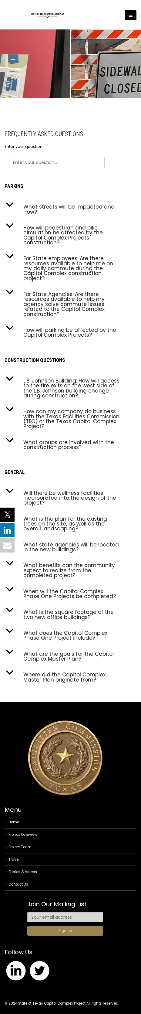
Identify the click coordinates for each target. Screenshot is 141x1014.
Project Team (20, 847)
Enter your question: (24, 146)
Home (13, 822)
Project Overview (22, 834)
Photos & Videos (22, 871)
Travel (13, 859)
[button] (70, 209)
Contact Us (18, 884)
